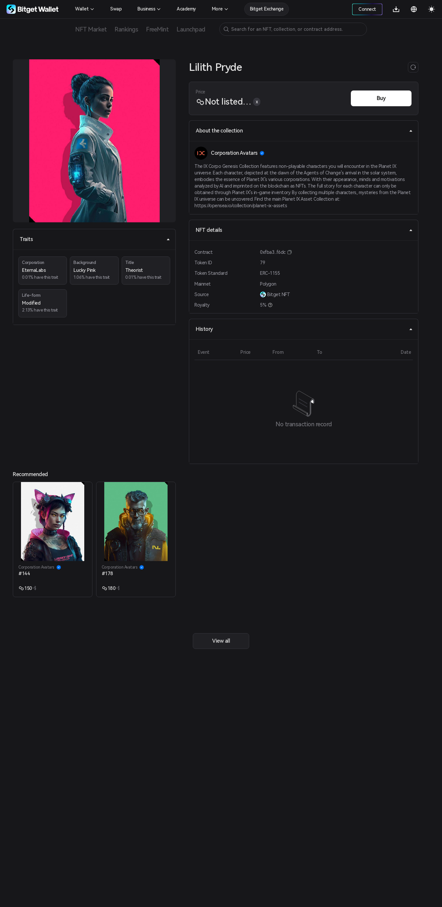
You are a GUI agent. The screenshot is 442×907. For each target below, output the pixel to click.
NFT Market (91, 29)
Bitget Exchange (267, 8)
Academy (186, 8)
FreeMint (157, 29)
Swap (116, 8)
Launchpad (190, 29)
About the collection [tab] (304, 131)
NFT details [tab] (304, 230)
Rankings (126, 29)
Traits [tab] (95, 239)
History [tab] (304, 329)
